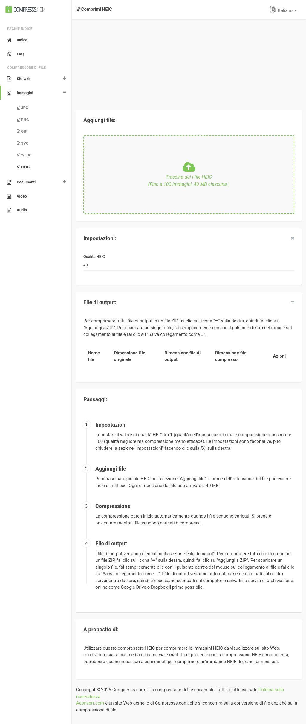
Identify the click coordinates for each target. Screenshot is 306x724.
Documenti (21, 182)
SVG (23, 143)
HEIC (23, 167)
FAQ (15, 54)
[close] (292, 238)
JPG (22, 107)
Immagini (20, 93)
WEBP (24, 155)
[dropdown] (292, 302)
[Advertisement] (189, 61)
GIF (22, 131)
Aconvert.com (90, 703)
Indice (17, 40)
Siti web (18, 79)
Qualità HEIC (94, 256)
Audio (17, 210)
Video (17, 196)
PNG (23, 119)
